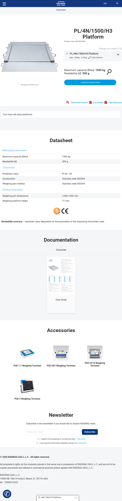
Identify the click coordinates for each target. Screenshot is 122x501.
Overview (61, 10)
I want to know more (90, 82)
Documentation (61, 240)
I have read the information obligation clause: (63, 443)
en (105, 3)
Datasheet (98, 102)
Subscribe (89, 432)
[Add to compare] (76, 497)
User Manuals (115, 102)
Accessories (61, 330)
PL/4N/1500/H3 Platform (84, 53)
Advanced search (79, 102)
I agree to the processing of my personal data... (58, 439)
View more (81, 439)
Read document (80, 443)
